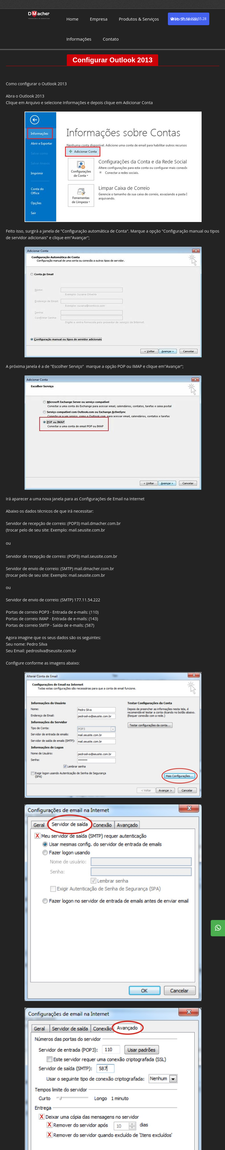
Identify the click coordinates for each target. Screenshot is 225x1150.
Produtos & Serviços (139, 19)
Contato (111, 39)
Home (72, 19)
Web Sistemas (184, 19)
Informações (78, 39)
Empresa (98, 19)
